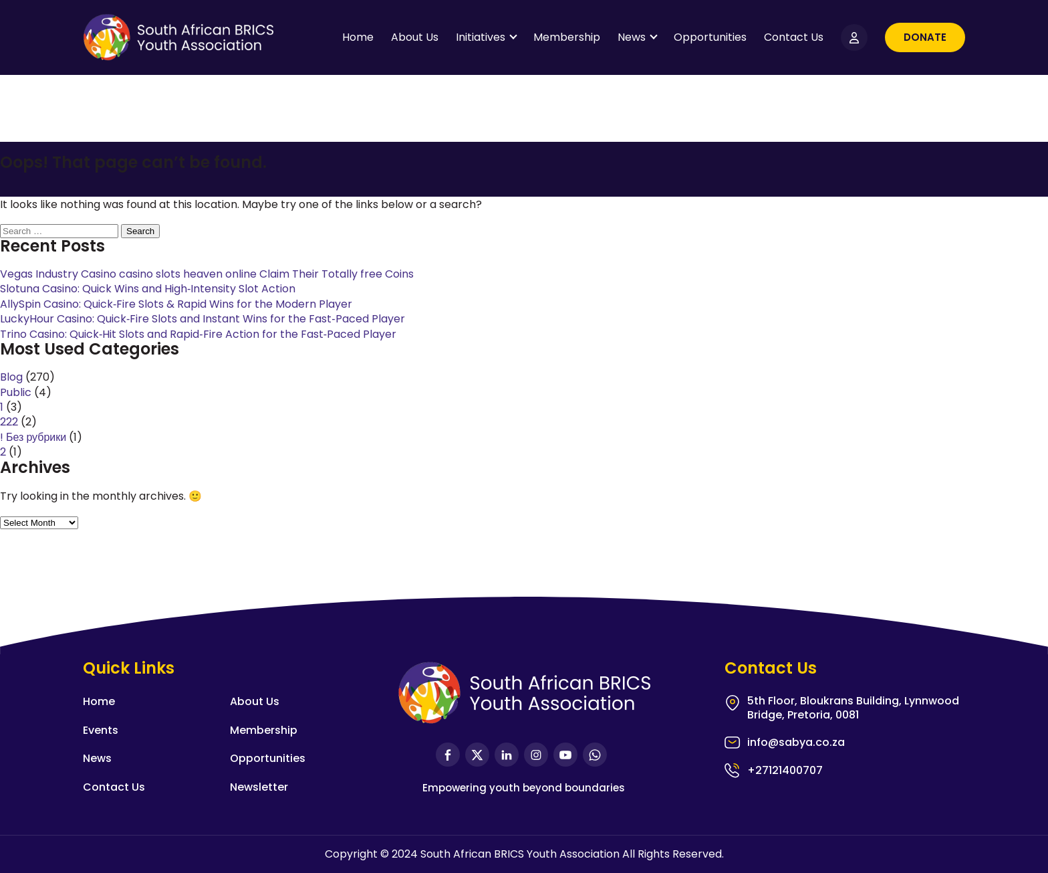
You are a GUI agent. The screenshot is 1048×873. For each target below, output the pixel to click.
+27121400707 (785, 770)
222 (9, 421)
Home (358, 37)
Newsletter (259, 787)
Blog (11, 377)
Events (100, 730)
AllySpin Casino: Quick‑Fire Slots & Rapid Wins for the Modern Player (176, 304)
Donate (925, 37)
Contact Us (793, 37)
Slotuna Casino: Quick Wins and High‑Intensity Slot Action (147, 288)
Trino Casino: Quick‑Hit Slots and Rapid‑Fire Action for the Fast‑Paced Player (198, 334)
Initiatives (480, 37)
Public (15, 392)
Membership (566, 37)
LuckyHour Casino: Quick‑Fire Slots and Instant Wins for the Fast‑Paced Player (202, 318)
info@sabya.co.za (796, 743)
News (632, 37)
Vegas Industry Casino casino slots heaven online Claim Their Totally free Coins (207, 274)
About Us (414, 37)
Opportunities (710, 37)
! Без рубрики (33, 437)
